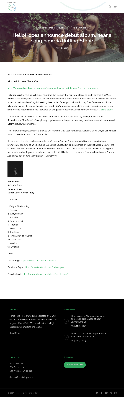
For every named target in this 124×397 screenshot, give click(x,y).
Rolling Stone (106, 109)
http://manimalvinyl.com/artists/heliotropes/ (45, 274)
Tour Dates (63, 28)
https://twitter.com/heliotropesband (38, 260)
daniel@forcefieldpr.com (21, 377)
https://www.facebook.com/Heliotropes (44, 267)
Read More (14, 333)
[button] (115, 6)
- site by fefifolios (35, 393)
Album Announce (45, 28)
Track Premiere (79, 28)
